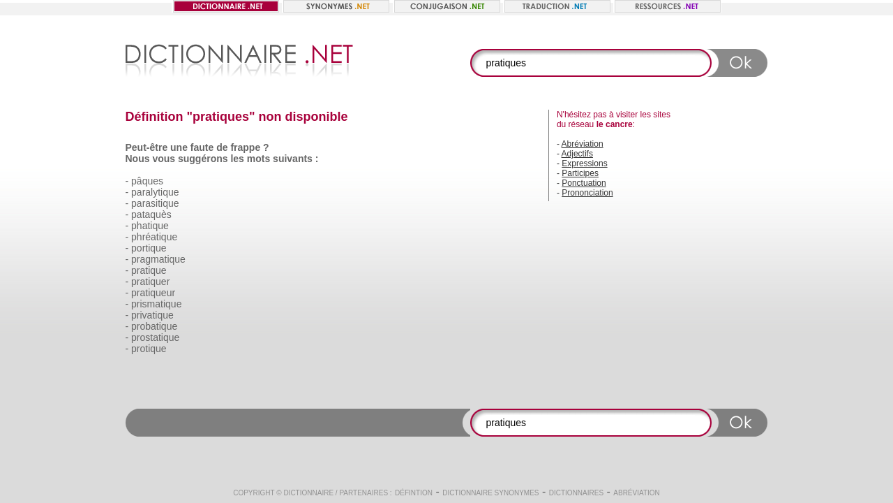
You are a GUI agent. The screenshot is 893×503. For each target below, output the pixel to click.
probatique (154, 326)
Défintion (414, 493)
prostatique (155, 337)
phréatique (154, 236)
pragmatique (158, 259)
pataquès (151, 214)
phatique (150, 225)
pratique (149, 270)
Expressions (584, 163)
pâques (147, 181)
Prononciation (587, 193)
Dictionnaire (308, 493)
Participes (580, 173)
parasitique (155, 203)
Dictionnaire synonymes (490, 493)
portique (149, 248)
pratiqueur (153, 292)
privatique (152, 315)
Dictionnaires (576, 493)
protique (149, 348)
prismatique (156, 303)
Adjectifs (577, 154)
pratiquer (150, 281)
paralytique (155, 192)
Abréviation (582, 144)
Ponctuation (584, 183)
